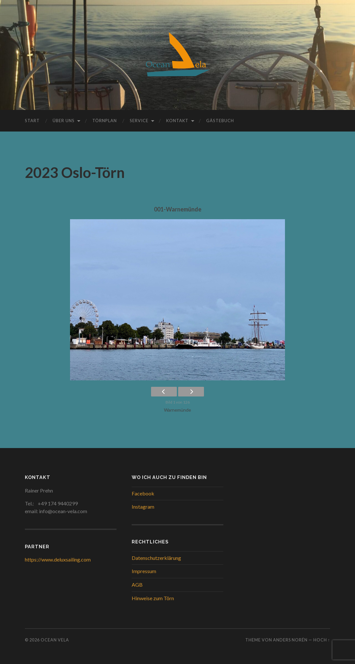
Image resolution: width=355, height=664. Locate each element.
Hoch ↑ (321, 639)
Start (32, 120)
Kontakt (177, 120)
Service (139, 120)
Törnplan (104, 120)
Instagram (143, 506)
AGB (137, 584)
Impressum (144, 571)
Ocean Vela (55, 639)
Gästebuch (220, 120)
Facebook (143, 493)
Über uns (64, 120)
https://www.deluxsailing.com (58, 559)
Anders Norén (290, 639)
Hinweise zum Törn (153, 598)
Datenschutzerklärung (156, 558)
